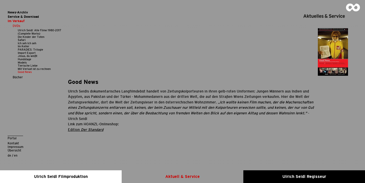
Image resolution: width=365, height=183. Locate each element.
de (9, 155)
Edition (85, 130)
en (15, 155)
